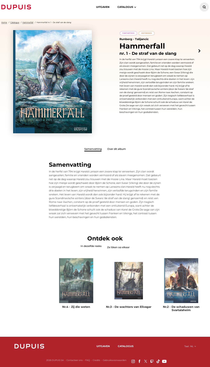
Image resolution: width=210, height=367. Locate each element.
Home (4, 22)
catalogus (125, 7)
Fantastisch (128, 33)
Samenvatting (93, 148)
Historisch (146, 33)
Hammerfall (27, 22)
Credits (96, 360)
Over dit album (116, 148)
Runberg (125, 39)
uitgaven (103, 346)
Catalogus (14, 22)
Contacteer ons (74, 360)
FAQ (87, 360)
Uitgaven (102, 7)
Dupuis (16, 7)
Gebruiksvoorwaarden (114, 360)
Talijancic (142, 39)
